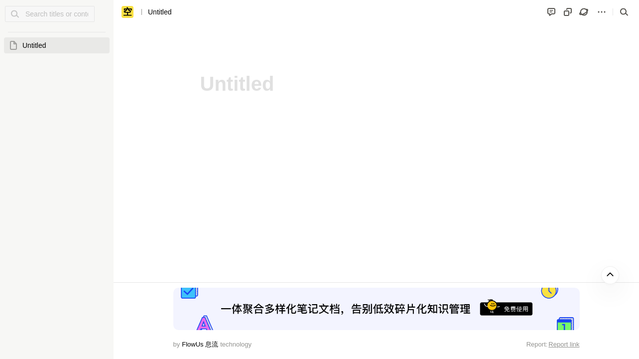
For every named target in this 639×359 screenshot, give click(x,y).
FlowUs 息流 (200, 344)
